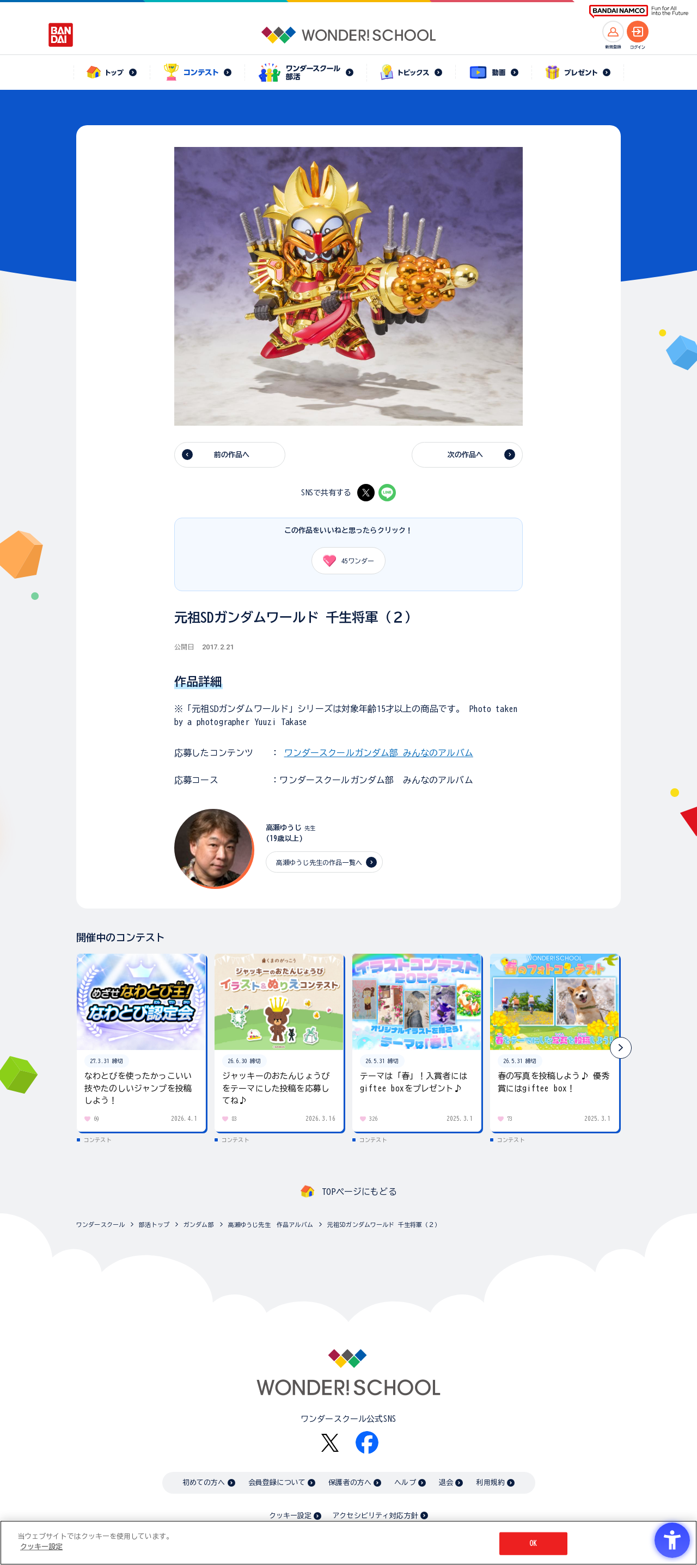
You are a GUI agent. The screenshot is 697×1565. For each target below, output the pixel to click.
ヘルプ (404, 1482)
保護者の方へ (349, 1482)
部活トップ (154, 1225)
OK (533, 1543)
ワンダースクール (100, 1225)
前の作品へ (232, 454)
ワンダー (344, 561)
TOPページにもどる (359, 1191)
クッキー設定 (290, 1515)
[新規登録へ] (613, 31)
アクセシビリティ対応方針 (375, 1515)
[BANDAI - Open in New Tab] (61, 35)
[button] (621, 1048)
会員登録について (276, 1482)
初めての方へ (203, 1482)
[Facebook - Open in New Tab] (367, 1442)
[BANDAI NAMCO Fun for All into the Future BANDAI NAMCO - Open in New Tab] (638, 12)
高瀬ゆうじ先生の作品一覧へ (319, 862)
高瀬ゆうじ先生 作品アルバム (270, 1225)
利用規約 (490, 1482)
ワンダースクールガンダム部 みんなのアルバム (378, 752)
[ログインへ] (638, 31)
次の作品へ (466, 454)
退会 (446, 1482)
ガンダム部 (199, 1225)
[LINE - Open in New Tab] (387, 492)
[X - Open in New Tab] (366, 492)
